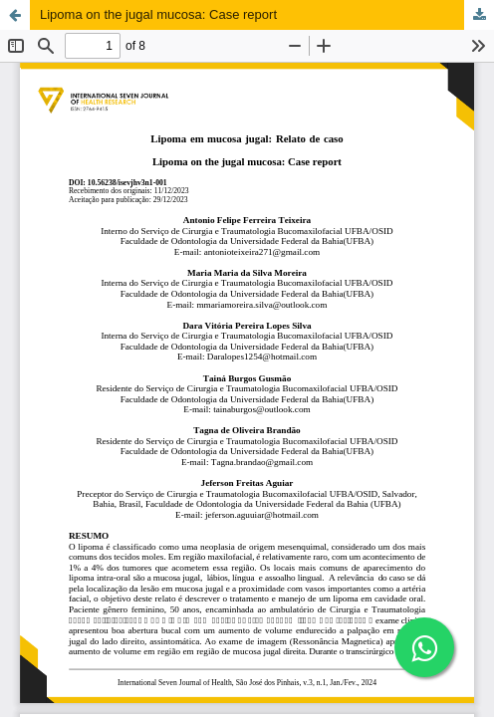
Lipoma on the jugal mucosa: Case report (158, 14)
